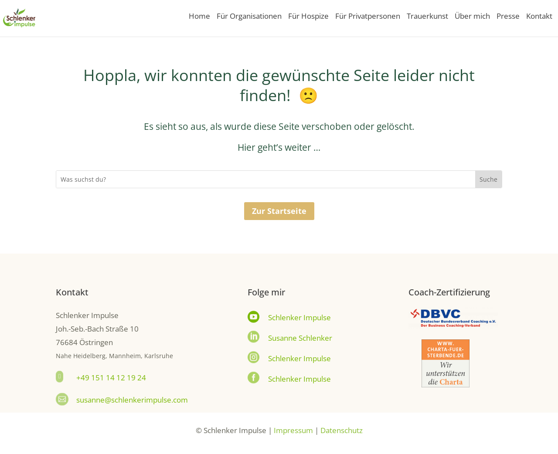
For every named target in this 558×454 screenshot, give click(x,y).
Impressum (293, 430)
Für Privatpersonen (367, 17)
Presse (508, 17)
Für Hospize (308, 17)
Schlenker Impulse (299, 317)
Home (199, 17)
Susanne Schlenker (300, 338)
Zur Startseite (279, 211)
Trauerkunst (427, 17)
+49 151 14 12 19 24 (111, 378)
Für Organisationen (249, 17)
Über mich (472, 17)
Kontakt (539, 17)
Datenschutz (341, 430)
